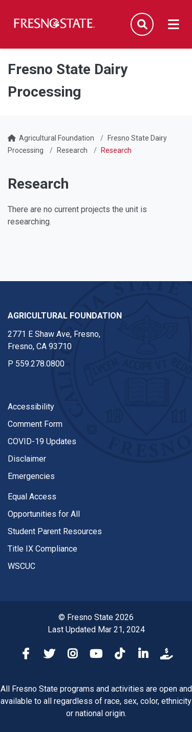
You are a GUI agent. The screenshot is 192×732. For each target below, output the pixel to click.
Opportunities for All (44, 514)
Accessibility (31, 406)
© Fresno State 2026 (96, 617)
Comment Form (35, 424)
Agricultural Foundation (56, 138)
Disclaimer (27, 459)
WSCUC (21, 566)
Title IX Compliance (42, 549)
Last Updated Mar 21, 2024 (96, 629)
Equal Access (32, 496)
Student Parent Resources (55, 531)
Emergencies (31, 476)
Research (72, 150)
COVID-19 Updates (42, 441)
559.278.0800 (40, 364)
